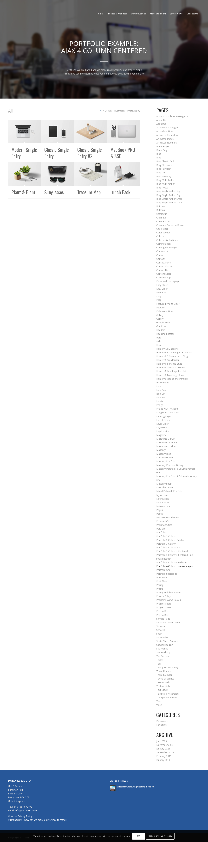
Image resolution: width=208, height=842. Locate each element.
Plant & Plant (23, 192)
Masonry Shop (164, 483)
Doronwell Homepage (168, 281)
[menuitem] (99, 9)
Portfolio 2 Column (166, 536)
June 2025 (161, 741)
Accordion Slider (164, 131)
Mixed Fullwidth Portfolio (169, 491)
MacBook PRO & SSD (122, 153)
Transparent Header (166, 697)
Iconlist (160, 401)
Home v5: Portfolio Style (169, 363)
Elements (161, 292)
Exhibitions (162, 724)
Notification (162, 498)
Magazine (161, 435)
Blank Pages (162, 146)
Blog (158, 153)
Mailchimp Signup (165, 438)
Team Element (164, 671)
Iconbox (160, 397)
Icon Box (161, 390)
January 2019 (163, 759)
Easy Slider (162, 285)
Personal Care (163, 521)
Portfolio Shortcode (166, 573)
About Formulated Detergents (172, 116)
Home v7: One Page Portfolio (171, 371)
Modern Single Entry (24, 153)
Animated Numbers (166, 142)
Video (159, 701)
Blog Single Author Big (168, 191)
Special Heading (164, 644)
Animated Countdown (167, 135)
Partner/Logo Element (168, 517)
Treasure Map (89, 192)
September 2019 (165, 752)
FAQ (158, 296)
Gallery (159, 315)
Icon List (160, 393)
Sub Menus (162, 648)
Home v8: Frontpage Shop (170, 375)
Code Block (162, 228)
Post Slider (162, 577)
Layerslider (162, 427)
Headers (160, 329)
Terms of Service (165, 678)
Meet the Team (164, 487)
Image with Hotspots (167, 408)
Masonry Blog (163, 453)
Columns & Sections (167, 240)
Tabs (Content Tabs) (167, 667)
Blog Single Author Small (169, 198)
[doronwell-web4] (34, 9)
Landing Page (163, 416)
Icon (158, 386)
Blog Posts (162, 187)
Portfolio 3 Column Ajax (169, 547)
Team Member (164, 674)
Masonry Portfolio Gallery (169, 465)
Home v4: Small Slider (167, 360)
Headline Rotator (165, 333)
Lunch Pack (120, 192)
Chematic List (163, 221)
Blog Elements (164, 165)
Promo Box (162, 611)
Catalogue (161, 213)
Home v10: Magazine (167, 348)
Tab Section (162, 656)
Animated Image (165, 138)
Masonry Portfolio (166, 461)
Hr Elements (162, 382)
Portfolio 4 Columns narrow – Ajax (174, 566)
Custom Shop (163, 277)
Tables (159, 659)
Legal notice (162, 431)
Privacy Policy (163, 596)
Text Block (162, 689)
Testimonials (163, 682)
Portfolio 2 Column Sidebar (170, 540)
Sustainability (163, 652)
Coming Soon (163, 243)
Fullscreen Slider (164, 311)
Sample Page (163, 618)
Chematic (161, 217)
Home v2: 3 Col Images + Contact (174, 352)
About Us (161, 120)
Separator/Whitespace (168, 622)
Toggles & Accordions (168, 693)
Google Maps (163, 322)
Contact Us (162, 270)
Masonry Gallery (164, 457)
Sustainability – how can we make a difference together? (37, 819)
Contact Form (163, 262)
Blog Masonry (163, 176)
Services (160, 626)
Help (158, 337)
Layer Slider (162, 423)
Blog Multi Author (165, 180)
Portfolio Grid (163, 569)
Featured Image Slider (167, 303)
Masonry (161, 449)
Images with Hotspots (168, 412)
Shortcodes (162, 637)
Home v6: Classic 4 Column (170, 367)
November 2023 (164, 744)
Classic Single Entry (56, 153)
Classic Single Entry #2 (89, 153)
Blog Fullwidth (163, 168)
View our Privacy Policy (20, 816)
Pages (159, 509)
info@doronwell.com (26, 810)
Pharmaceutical (164, 524)
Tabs (159, 663)
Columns (161, 236)
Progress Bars (163, 603)
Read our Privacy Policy (160, 836)
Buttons (160, 206)
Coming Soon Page (166, 247)
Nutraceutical (163, 506)
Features (161, 307)
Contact (160, 255)
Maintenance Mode (166, 446)
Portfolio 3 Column (166, 543)
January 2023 (163, 748)
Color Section (163, 232)
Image (159, 404)
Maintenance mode (166, 442)
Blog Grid (161, 172)
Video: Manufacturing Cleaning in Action (135, 786)
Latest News (163, 420)
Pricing (159, 584)
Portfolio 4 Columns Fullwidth (171, 562)
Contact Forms (164, 266)
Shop (159, 633)
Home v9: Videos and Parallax (172, 378)
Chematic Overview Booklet (171, 225)
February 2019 (163, 756)
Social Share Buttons (167, 641)
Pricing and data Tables (168, 592)
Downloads (162, 721)
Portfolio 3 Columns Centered (172, 551)
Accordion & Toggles (167, 127)
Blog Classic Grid (165, 161)
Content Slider (163, 273)
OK (138, 836)
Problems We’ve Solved (168, 599)
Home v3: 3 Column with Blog (172, 356)
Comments (162, 251)
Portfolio (161, 528)
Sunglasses (54, 192)
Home (159, 345)
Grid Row (161, 326)
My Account (162, 495)
